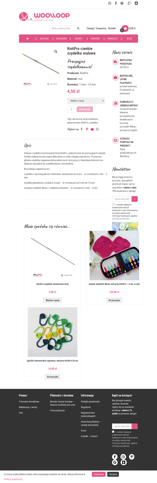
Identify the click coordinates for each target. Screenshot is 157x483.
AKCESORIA (61, 38)
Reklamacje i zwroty (28, 407)
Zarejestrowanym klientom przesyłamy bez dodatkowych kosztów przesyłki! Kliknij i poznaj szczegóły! (129, 116)
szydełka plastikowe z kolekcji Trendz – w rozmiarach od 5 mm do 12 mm (59, 182)
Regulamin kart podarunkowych (88, 414)
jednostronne (73, 122)
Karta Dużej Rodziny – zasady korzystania (91, 423)
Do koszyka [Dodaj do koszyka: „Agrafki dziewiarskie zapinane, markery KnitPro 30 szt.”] (52, 376)
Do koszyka (84, 109)
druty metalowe (90, 119)
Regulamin (86, 407)
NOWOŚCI (95, 38)
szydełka (93, 122)
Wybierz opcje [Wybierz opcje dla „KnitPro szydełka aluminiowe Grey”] (52, 300)
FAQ (21, 412)
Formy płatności (57, 410)
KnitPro (84, 122)
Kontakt (112, 28)
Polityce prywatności (13, 479)
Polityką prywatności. (121, 218)
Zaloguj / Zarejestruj (97, 28)
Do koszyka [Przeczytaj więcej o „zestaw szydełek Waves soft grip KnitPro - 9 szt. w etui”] (114, 300)
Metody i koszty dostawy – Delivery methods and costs (62, 403)
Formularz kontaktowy (29, 401)
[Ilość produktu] (71, 109)
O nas (83, 430)
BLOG (129, 38)
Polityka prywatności (90, 401)
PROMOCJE (112, 38)
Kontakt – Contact (89, 436)
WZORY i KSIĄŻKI (78, 40)
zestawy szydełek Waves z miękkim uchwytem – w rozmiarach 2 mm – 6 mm (61, 187)
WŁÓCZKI (44, 40)
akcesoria (77, 119)
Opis (27, 145)
